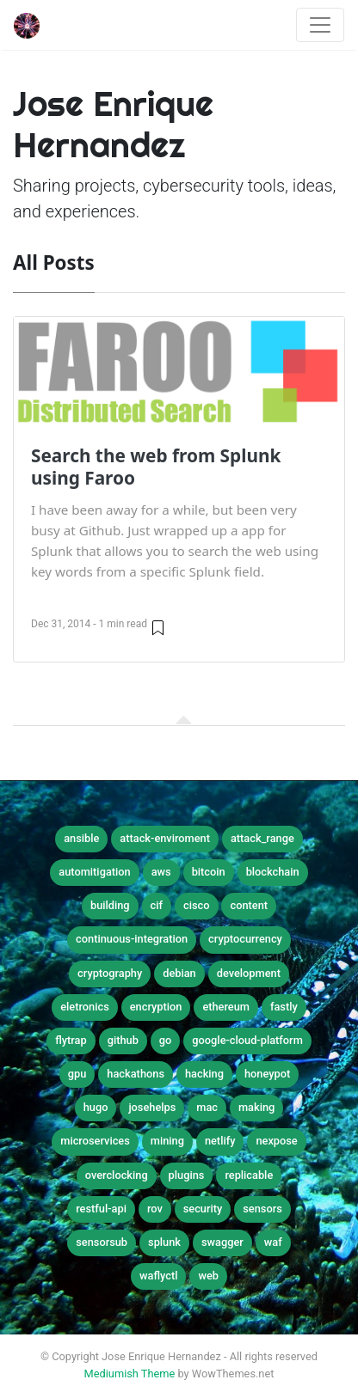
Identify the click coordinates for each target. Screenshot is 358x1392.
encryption (156, 1006)
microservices (95, 1140)
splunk (164, 1242)
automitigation (94, 871)
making (256, 1107)
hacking (204, 1073)
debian (179, 973)
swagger (222, 1242)
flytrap (71, 1040)
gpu (77, 1073)
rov (155, 1208)
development (249, 973)
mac (207, 1107)
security (203, 1208)
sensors (262, 1208)
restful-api (101, 1208)
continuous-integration (132, 938)
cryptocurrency (245, 938)
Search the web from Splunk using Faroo (156, 466)
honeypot (267, 1073)
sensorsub (101, 1242)
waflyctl (158, 1275)
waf (273, 1242)
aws (161, 871)
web (208, 1275)
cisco (196, 905)
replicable (249, 1175)
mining (167, 1140)
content (249, 905)
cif (157, 905)
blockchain (272, 871)
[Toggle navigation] (320, 25)
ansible (81, 838)
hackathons (135, 1073)
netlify (220, 1140)
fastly (284, 1006)
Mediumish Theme (130, 1373)
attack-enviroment (165, 838)
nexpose (276, 1140)
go (165, 1040)
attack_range (262, 838)
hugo (95, 1107)
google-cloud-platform (247, 1040)
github (123, 1040)
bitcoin (208, 871)
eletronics (84, 1006)
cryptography (109, 973)
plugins (187, 1175)
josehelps (152, 1107)
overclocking (116, 1175)
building (110, 905)
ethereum (226, 1006)
